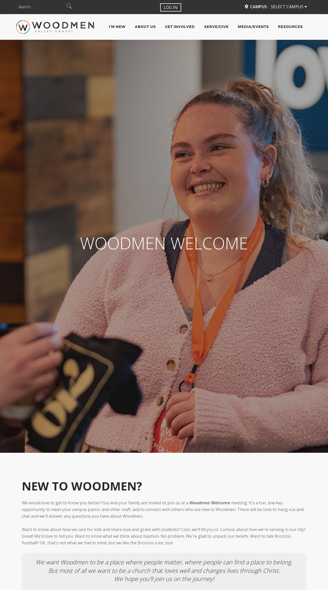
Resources (290, 26)
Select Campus (289, 6)
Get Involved (180, 26)
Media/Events (253, 26)
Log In (171, 7)
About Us (145, 26)
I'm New (117, 26)
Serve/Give (216, 26)
